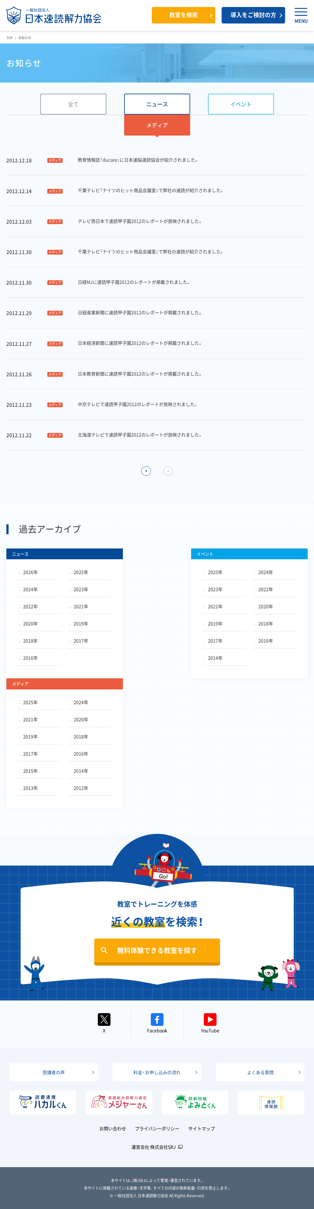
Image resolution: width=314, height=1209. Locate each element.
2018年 (28, 640)
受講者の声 (54, 1072)
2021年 (79, 606)
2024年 (28, 589)
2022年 (28, 606)
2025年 (79, 572)
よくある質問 (260, 1072)
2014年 (213, 657)
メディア (157, 125)
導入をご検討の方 (253, 14)
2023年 (79, 589)
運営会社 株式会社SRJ (153, 1147)
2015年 (28, 770)
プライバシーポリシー (157, 1128)
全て (73, 104)
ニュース (157, 104)
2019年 (79, 623)
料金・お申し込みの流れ (157, 1072)
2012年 (79, 788)
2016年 (28, 657)
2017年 (79, 640)
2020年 (28, 623)
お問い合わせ (112, 1128)
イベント (241, 104)
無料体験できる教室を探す (157, 950)
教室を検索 (183, 14)
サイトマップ (201, 1128)
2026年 (28, 572)
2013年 (28, 788)
